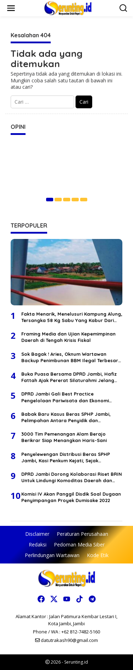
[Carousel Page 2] (58, 199)
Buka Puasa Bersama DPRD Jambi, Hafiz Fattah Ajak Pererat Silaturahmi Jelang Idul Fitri (69, 377)
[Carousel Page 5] (83, 199)
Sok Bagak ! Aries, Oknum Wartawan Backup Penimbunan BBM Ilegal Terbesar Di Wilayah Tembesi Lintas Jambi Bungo (69, 357)
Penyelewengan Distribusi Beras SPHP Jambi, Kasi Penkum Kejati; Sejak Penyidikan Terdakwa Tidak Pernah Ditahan (65, 457)
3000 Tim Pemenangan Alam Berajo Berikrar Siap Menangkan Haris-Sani (64, 437)
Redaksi (37, 544)
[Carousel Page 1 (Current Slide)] (49, 199)
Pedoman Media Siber (79, 544)
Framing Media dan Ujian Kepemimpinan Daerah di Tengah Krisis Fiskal (68, 337)
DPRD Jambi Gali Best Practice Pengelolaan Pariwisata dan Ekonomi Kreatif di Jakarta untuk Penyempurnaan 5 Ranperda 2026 (69, 397)
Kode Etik (98, 555)
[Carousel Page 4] (75, 199)
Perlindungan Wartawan (52, 555)
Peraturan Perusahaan (82, 533)
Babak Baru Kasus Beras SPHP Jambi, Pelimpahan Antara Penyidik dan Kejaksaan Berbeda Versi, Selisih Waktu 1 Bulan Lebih (69, 417)
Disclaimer (37, 533)
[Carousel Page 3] (66, 199)
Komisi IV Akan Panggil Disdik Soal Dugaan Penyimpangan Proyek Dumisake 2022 (71, 497)
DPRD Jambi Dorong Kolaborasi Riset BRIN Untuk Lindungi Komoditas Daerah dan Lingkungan (71, 477)
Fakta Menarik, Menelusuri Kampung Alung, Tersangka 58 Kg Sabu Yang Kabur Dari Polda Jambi (71, 317)
